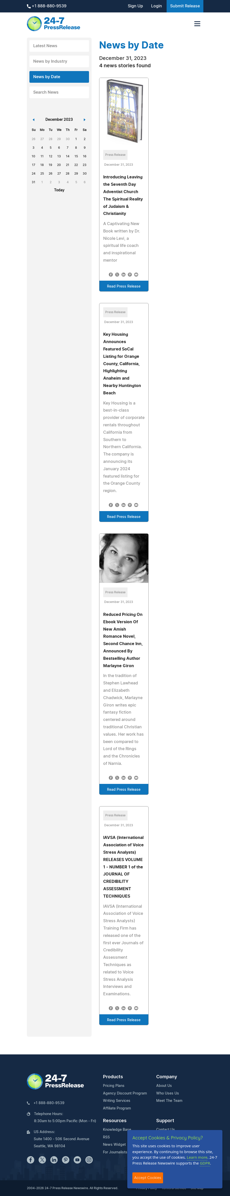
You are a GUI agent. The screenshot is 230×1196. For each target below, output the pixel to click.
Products (113, 1077)
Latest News (45, 46)
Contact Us (165, 1130)
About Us (164, 1086)
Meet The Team (169, 1101)
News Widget (114, 1145)
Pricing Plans (114, 1086)
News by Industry (50, 61)
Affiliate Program (117, 1108)
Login (156, 6)
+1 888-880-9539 (46, 6)
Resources (115, 1121)
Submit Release (185, 6)
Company (166, 1077)
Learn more (197, 1157)
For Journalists (115, 1152)
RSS (106, 1137)
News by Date (46, 77)
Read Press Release (123, 286)
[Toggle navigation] (197, 23)
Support (165, 1121)
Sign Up (135, 6)
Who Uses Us (167, 1093)
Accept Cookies (147, 1177)
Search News (46, 92)
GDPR (205, 1163)
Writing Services (116, 1101)
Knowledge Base (117, 1130)
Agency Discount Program (125, 1093)
